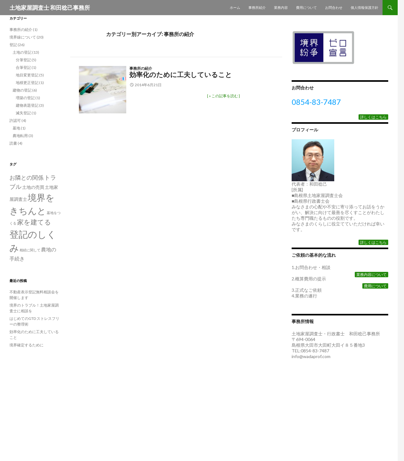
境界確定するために (26, 345)
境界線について (22, 37)
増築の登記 (25, 97)
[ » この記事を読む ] (223, 95)
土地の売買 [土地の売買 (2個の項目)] (33, 187)
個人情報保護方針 (364, 7)
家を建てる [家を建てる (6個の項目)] (34, 222)
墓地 (16, 128)
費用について (306, 7)
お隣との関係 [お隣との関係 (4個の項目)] (26, 177)
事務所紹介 (257, 7)
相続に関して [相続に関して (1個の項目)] (30, 250)
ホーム (235, 7)
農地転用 (20, 135)
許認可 (15, 120)
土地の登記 (22, 52)
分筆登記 (23, 59)
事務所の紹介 (140, 68)
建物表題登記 (27, 105)
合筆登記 (23, 67)
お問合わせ (333, 7)
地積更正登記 (27, 82)
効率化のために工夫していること (180, 74)
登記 (13, 44)
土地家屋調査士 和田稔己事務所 (49, 7)
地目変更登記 (27, 75)
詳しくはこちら (373, 117)
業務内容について (371, 274)
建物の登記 (22, 90)
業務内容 (281, 7)
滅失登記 (23, 113)
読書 (13, 143)
